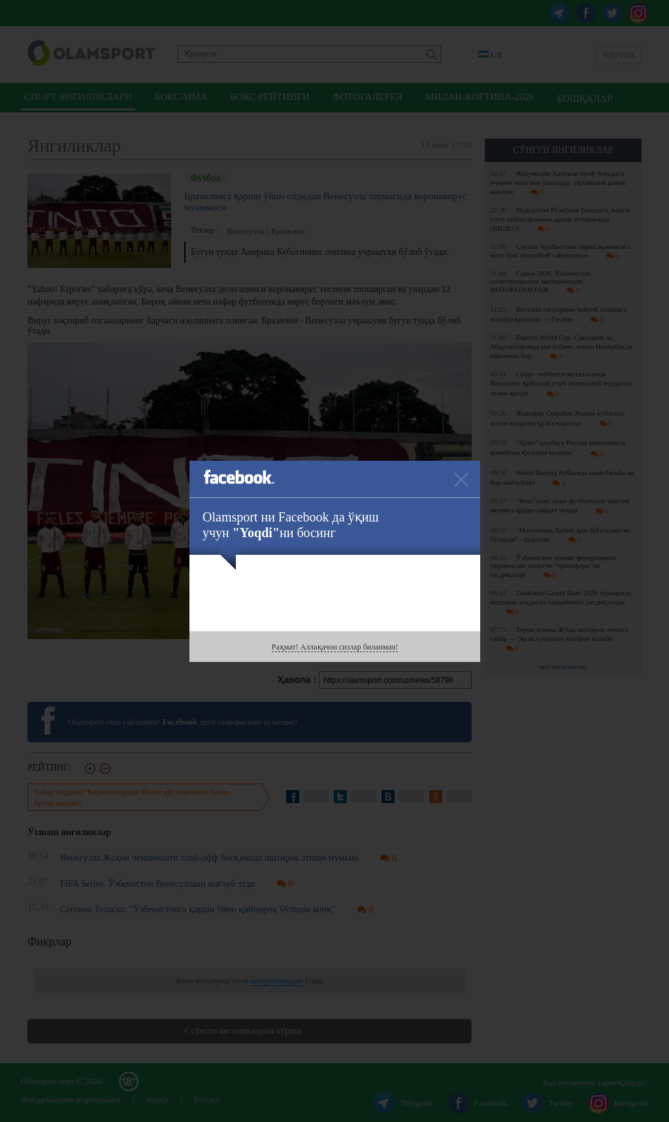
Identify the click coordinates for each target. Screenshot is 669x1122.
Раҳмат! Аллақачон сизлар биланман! (335, 647)
